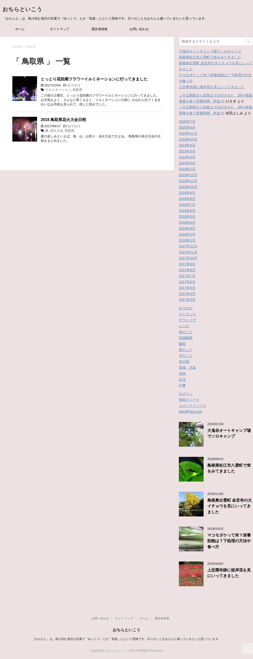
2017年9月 (187, 264)
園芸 (182, 344)
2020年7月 (187, 121)
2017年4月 (187, 294)
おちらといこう (22, 9)
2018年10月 (188, 187)
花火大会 (56, 130)
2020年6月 (187, 127)
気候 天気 (187, 367)
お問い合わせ (139, 29)
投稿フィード (189, 400)
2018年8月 (187, 199)
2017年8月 (187, 270)
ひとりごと (187, 314)
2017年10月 (188, 258)
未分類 (184, 362)
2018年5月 (187, 217)
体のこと (186, 332)
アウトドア (187, 320)
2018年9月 (187, 193)
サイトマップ (59, 29)
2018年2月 (187, 234)
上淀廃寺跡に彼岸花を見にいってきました (212, 87)
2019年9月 (187, 145)
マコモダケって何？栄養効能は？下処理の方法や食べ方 (229, 541)
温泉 (182, 373)
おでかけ (74, 85)
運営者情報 (99, 29)
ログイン (186, 394)
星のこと (186, 350)
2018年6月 (187, 211)
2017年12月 (188, 246)
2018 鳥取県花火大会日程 (63, 120)
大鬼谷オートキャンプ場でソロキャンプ (210, 51)
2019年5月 (187, 151)
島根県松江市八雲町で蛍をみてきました (210, 57)
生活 (182, 379)
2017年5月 (187, 288)
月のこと (186, 356)
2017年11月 (188, 252)
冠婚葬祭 (186, 338)
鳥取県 (77, 90)
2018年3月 (187, 228)
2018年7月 (187, 205)
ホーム (20, 29)
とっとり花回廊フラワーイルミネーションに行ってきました (94, 79)
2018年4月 (187, 222)
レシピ (184, 326)
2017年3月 (187, 300)
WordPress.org (190, 412)
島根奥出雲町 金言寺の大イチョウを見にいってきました (229, 506)
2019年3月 (187, 163)
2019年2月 (187, 169)
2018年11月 (188, 181)
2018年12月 (188, 175)
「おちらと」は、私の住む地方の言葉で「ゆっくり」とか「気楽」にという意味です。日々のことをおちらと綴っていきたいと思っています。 (126, 639)
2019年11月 (188, 133)
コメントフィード (193, 406)
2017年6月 (187, 282)
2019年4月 (187, 157)
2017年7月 (187, 276)
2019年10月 (188, 139)
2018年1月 (187, 240)
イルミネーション (58, 90)
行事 (182, 385)
